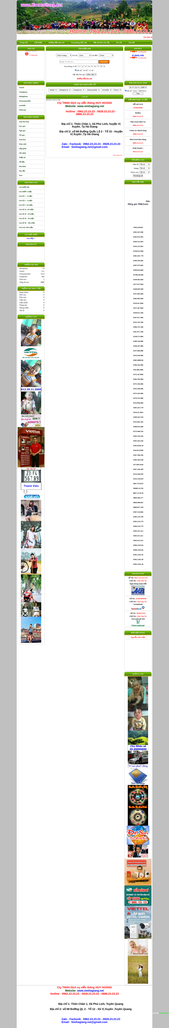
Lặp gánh (22, 148)
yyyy (135, 91)
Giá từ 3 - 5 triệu (25, 201)
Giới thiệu (38, 42)
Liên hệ (131, 42)
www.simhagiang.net (90, 990)
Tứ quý (22, 135)
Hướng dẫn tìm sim (84, 78)
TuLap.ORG (164, 1013)
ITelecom (22, 110)
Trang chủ (24, 42)
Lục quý (22, 126)
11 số (91, 70)
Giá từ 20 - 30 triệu (26, 214)
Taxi (20, 175)
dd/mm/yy (142, 91)
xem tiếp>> (31, 238)
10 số (85, 70)
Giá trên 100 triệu (26, 227)
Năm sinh (22, 144)
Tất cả (78, 70)
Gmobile (22, 105)
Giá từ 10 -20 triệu (26, 209)
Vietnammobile (25, 101)
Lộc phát (22, 153)
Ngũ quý (22, 131)
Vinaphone (23, 92)
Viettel (21, 87)
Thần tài (22, 157)
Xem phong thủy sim (79, 42)
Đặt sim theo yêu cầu (101, 42)
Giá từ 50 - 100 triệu (27, 223)
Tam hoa (22, 140)
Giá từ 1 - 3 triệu (25, 196)
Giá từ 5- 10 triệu (26, 205)
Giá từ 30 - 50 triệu (26, 218)
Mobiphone (23, 96)
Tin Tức (119, 42)
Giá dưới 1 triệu (25, 192)
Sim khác (22, 166)
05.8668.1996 (138, 52)
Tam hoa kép (24, 122)
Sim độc (22, 171)
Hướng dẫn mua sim (57, 42)
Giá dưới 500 (24, 187)
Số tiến (22, 162)
